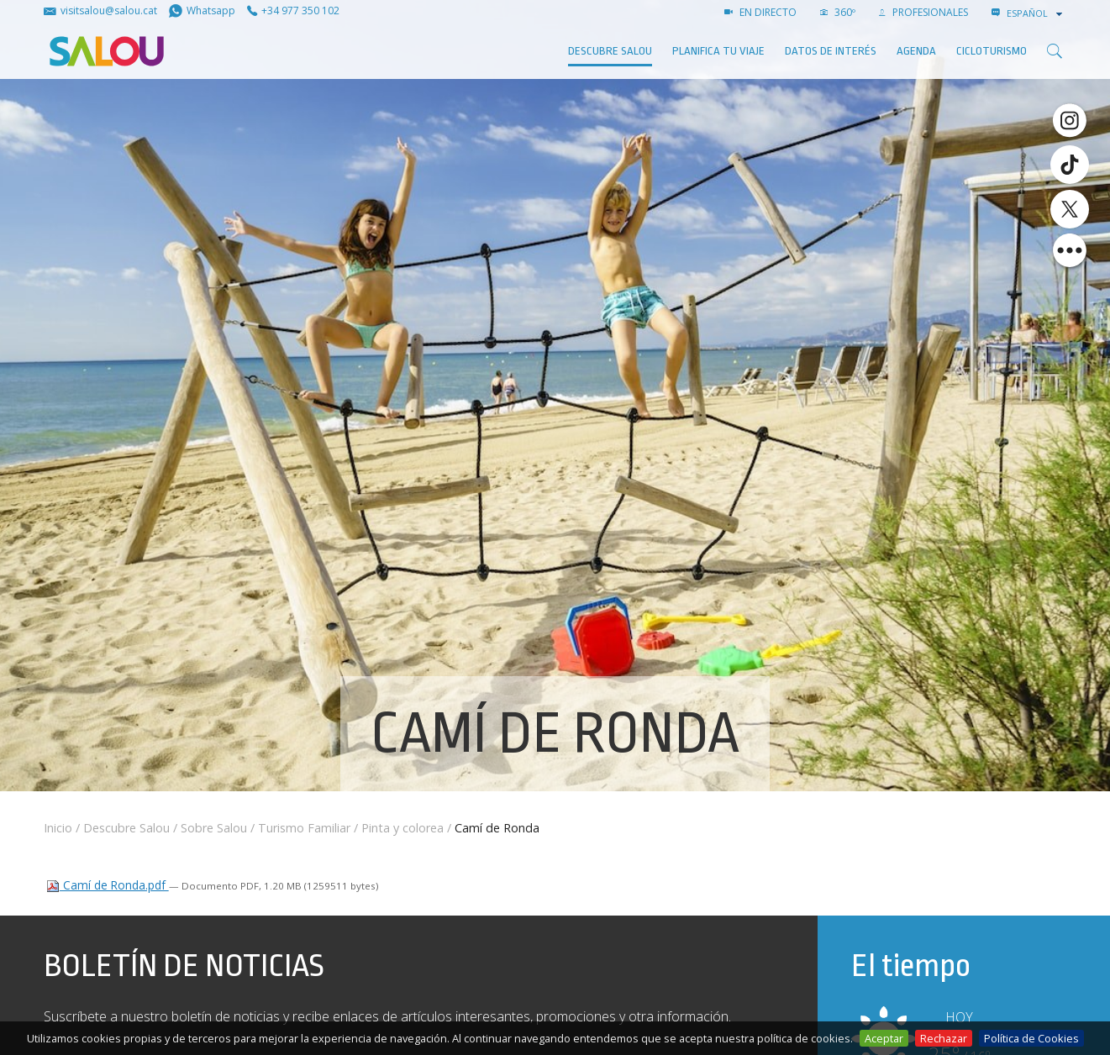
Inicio (58, 828)
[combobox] (1036, 13)
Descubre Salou (610, 51)
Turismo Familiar (304, 828)
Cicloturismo (991, 51)
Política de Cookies (1031, 1038)
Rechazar (943, 1038)
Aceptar (884, 1038)
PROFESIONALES (923, 12)
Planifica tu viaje (718, 51)
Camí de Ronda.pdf (107, 885)
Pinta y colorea (402, 828)
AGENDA (916, 51)
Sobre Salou (214, 828)
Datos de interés (830, 51)
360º (837, 12)
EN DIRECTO (760, 12)
